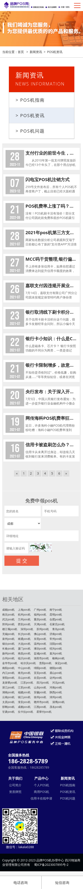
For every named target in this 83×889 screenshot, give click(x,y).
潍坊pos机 (40, 648)
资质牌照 (15, 792)
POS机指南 (67, 785)
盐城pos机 (40, 653)
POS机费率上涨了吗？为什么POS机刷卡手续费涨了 (51, 206)
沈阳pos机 (56, 644)
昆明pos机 (56, 614)
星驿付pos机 (44, 712)
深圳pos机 (27, 629)
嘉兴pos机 (56, 653)
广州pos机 (40, 610)
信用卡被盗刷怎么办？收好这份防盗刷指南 (51, 445)
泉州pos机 (8, 639)
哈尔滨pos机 (28, 663)
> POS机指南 (30, 100)
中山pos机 (24, 668)
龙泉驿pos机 (9, 682)
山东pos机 (40, 687)
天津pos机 (40, 624)
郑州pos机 (8, 624)
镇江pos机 (24, 697)
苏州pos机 (43, 629)
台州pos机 (8, 658)
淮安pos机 (24, 702)
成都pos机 (8, 610)
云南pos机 (8, 697)
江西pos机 (40, 707)
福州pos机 (40, 614)
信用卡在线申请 (41, 798)
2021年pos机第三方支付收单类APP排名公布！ (51, 233)
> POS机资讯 (30, 115)
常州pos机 (56, 639)
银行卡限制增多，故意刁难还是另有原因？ (51, 365)
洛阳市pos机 (41, 658)
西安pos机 (24, 624)
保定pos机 (61, 663)
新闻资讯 (36, 52)
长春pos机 (8, 648)
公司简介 (15, 785)
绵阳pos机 (40, 668)
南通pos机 (24, 639)
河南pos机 (56, 687)
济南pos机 (56, 634)
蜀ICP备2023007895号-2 (51, 864)
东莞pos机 (40, 639)
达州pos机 (56, 678)
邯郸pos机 (8, 707)
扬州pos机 (8, 653)
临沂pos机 (24, 658)
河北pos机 (58, 682)
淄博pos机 (58, 702)
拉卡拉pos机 (25, 712)
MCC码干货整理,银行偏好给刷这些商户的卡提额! (51, 259)
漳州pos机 (56, 697)
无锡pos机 (8, 634)
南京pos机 (8, 614)
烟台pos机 (8, 644)
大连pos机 (24, 644)
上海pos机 (24, 610)
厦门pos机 (24, 648)
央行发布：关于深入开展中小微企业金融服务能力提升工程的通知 (51, 392)
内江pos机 (8, 673)
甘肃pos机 (8, 712)
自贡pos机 (40, 678)
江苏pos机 (27, 682)
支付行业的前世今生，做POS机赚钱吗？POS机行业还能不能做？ (51, 153)
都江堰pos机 (9, 629)
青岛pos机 (58, 629)
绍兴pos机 (56, 648)
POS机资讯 (54, 52)
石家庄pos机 (57, 624)
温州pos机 (40, 644)
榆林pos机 (58, 658)
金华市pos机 (9, 663)
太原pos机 (8, 702)
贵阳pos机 (45, 663)
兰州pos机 (24, 619)
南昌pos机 (24, 653)
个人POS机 (41, 785)
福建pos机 (24, 692)
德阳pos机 (56, 668)
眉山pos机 (56, 673)
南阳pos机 (8, 668)
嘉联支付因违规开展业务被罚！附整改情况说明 (51, 286)
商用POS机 (41, 792)
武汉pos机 (8, 619)
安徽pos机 (40, 692)
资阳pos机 (8, 678)
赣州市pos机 (41, 702)
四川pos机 (43, 682)
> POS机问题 (30, 131)
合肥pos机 (56, 619)
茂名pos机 (56, 707)
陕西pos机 (56, 692)
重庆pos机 (40, 619)
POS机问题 (67, 798)
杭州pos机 (24, 614)
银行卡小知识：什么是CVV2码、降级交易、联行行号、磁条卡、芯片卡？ (51, 339)
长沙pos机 (24, 634)
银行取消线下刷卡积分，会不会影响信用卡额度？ (51, 312)
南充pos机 (24, 673)
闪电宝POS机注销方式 (47, 179)
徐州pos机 (40, 697)
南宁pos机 (56, 610)
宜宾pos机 (40, 673)
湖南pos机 (8, 692)
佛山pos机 (40, 634)
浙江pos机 (8, 687)
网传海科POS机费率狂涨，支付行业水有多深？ (51, 418)
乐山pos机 (24, 678)
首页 (21, 52)
